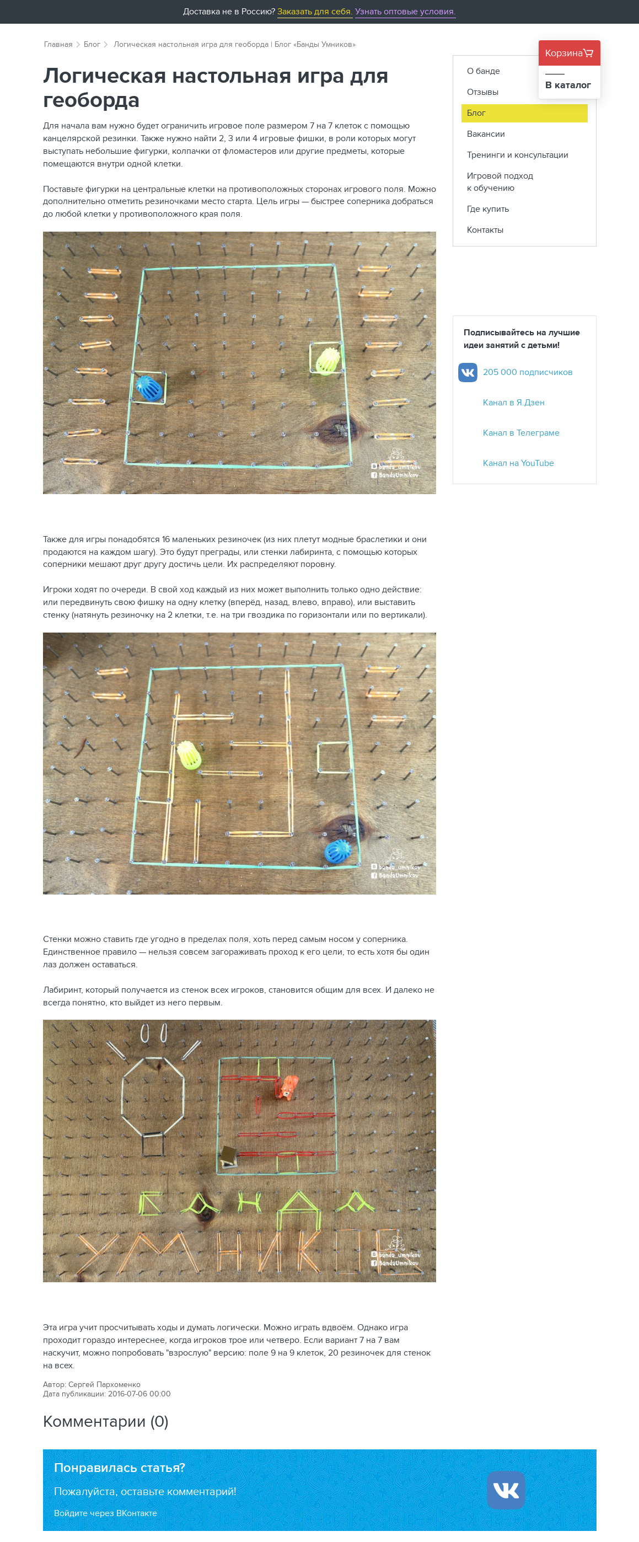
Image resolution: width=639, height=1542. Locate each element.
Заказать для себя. (315, 11)
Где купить (488, 208)
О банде (483, 71)
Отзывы (482, 91)
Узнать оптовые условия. (405, 11)
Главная (58, 44)
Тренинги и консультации (517, 154)
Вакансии (486, 133)
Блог (92, 44)
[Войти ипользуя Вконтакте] (506, 1490)
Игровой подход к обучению (500, 182)
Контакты (485, 229)
